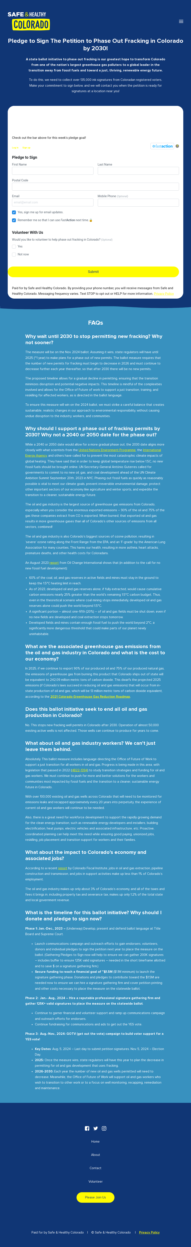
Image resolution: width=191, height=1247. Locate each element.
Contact (95, 1168)
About (95, 1155)
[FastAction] (162, 146)
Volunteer (96, 1181)
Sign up (26, 147)
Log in (15, 147)
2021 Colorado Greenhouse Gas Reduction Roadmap (90, 696)
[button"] (87, 1129)
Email (52, 200)
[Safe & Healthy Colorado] (29, 21)
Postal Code (95, 185)
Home (95, 1141)
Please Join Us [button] (95, 1197)
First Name (52, 169)
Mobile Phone (138, 200)
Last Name (138, 169)
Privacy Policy (149, 1232)
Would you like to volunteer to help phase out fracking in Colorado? (62, 239)
